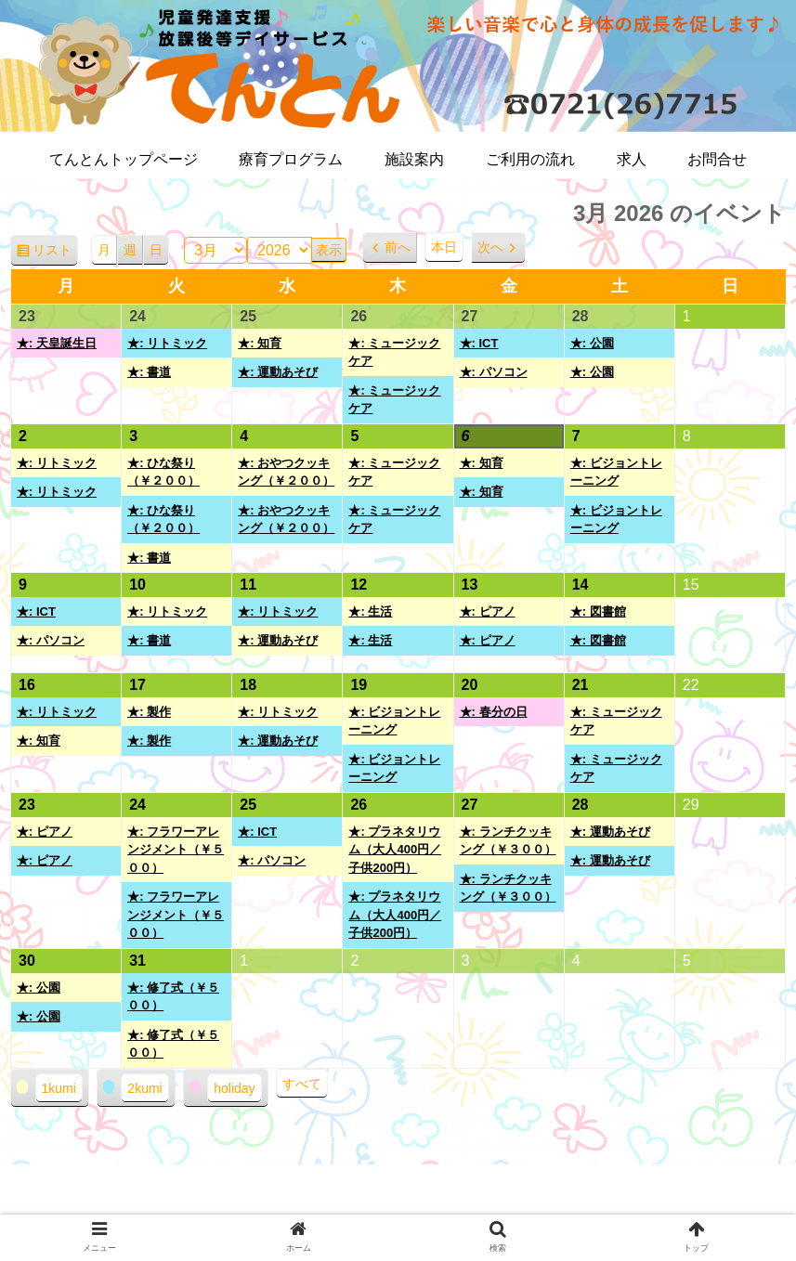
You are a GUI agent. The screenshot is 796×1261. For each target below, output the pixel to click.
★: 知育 (259, 343)
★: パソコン (494, 372)
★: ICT (479, 343)
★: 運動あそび (278, 372)
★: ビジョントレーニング (616, 472)
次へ (490, 247)
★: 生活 (370, 611)
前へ (398, 247)
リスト (55, 253)
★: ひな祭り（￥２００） (163, 472)
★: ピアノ (487, 611)
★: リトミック (167, 343)
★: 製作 (149, 712)
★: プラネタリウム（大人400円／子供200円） (394, 850)
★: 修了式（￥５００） (173, 997)
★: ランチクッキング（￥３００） (508, 841)
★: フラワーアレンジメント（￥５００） (175, 850)
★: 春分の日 (494, 712)
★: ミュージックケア (394, 352)
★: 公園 (592, 343)
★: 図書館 (598, 611)
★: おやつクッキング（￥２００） (286, 472)
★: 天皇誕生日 (57, 343)
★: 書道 (149, 372)
